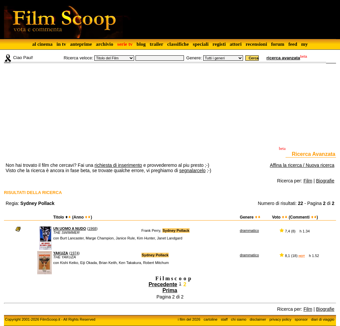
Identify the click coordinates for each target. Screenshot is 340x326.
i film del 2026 (189, 319)
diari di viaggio (322, 319)
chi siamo (238, 319)
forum (277, 44)
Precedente (162, 284)
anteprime (81, 44)
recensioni (256, 44)
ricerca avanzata (283, 57)
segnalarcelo (192, 170)
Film (307, 180)
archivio (104, 44)
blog (141, 44)
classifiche (178, 44)
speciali (201, 44)
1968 (92, 228)
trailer (156, 44)
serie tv (124, 44)
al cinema (42, 44)
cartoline (210, 319)
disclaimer (258, 319)
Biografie (325, 180)
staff (224, 319)
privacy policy (281, 319)
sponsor (301, 319)
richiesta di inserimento (118, 165)
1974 (74, 253)
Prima (169, 290)
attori (236, 44)
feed (292, 44)
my (304, 44)
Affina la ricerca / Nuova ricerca (302, 165)
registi (219, 44)
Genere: (194, 57)
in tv (61, 44)
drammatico (249, 230)
